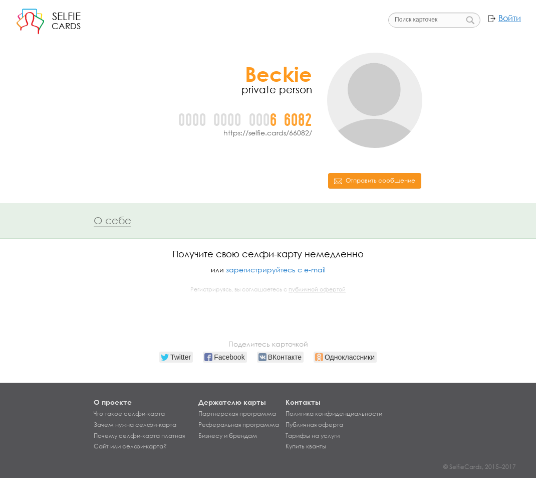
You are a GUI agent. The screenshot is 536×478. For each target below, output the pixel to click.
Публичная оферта (314, 425)
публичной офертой (317, 289)
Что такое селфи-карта (129, 414)
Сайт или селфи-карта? (130, 446)
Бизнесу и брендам (227, 436)
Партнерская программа (237, 414)
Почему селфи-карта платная (139, 436)
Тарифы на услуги (313, 436)
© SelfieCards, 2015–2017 (479, 466)
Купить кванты (306, 446)
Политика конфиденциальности (334, 414)
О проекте (113, 402)
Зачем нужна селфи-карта (135, 425)
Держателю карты (232, 402)
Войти (509, 18)
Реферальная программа (238, 425)
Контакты (303, 402)
